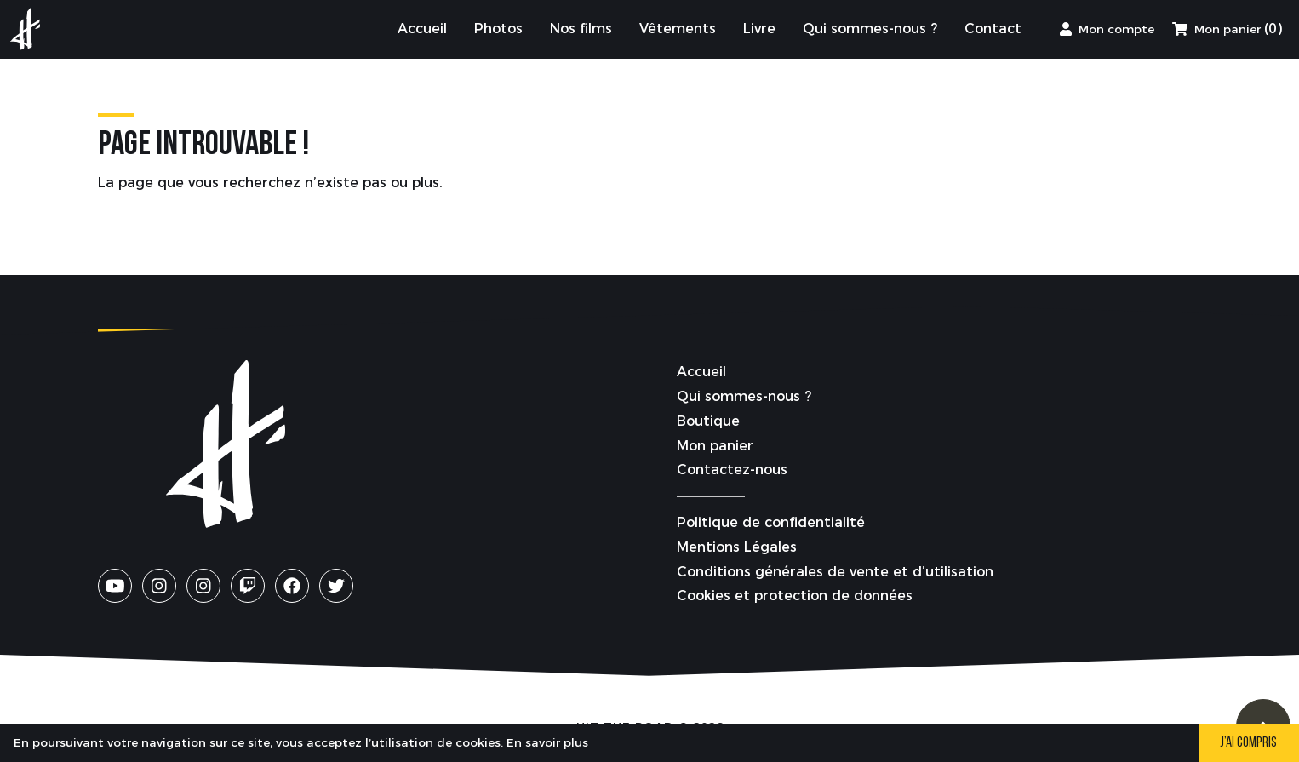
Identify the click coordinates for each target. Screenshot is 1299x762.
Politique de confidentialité (771, 522)
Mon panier (715, 446)
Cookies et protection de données (795, 595)
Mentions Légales (737, 547)
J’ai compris (1248, 743)
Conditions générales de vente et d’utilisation (835, 572)
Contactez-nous (732, 469)
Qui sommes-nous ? (744, 396)
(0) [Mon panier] (1227, 28)
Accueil (701, 372)
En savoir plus (547, 742)
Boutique (708, 421)
